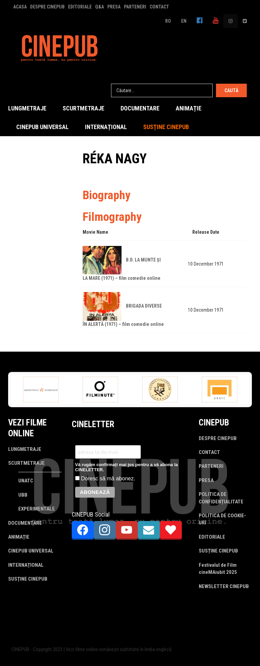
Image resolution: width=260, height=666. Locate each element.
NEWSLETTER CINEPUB (224, 586)
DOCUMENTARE (140, 108)
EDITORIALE (80, 6)
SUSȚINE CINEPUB (166, 126)
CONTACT (159, 6)
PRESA (114, 6)
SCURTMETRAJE (83, 108)
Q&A (99, 6)
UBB (22, 495)
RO (168, 21)
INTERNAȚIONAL (106, 126)
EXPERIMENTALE (36, 509)
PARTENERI (135, 6)
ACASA (20, 6)
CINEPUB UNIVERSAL (42, 126)
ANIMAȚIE (188, 108)
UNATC (25, 481)
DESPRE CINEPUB (47, 6)
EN (184, 21)
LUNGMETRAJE (27, 108)
